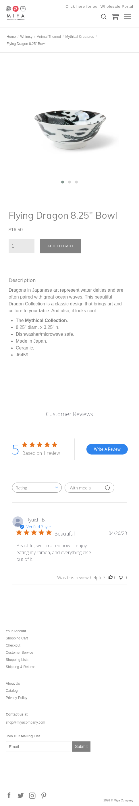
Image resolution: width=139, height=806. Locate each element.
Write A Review (107, 449)
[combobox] (37, 488)
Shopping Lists (17, 660)
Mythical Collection (46, 320)
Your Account (16, 631)
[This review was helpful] (111, 577)
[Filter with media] (89, 488)
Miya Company (34, 13)
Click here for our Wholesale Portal (99, 6)
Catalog (12, 691)
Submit (81, 746)
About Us (13, 683)
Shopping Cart (17, 638)
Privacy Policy (16, 698)
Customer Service (19, 653)
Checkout (13, 645)
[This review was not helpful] (121, 577)
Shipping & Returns (20, 667)
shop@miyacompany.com (25, 722)
